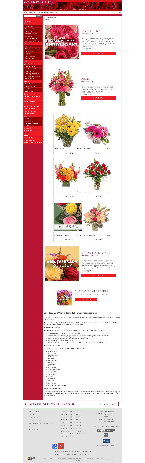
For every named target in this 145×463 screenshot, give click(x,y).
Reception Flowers (29, 109)
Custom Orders (29, 138)
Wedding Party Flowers (31, 106)
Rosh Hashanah (30, 56)
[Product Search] (30, 16)
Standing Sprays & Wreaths (33, 69)
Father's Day (29, 54)
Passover (28, 46)
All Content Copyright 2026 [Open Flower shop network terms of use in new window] (54, 459)
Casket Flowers (29, 71)
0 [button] (120, 12)
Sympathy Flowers (30, 64)
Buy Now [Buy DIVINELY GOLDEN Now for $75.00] (69, 153)
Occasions (27, 24)
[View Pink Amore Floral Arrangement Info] (97, 131)
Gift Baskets (28, 99)
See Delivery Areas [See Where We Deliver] (108, 404)
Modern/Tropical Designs (32, 96)
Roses (25, 61)
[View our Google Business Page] (55, 449)
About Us (27, 133)
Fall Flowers (28, 89)
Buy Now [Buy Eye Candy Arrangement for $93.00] (98, 98)
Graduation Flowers (31, 38)
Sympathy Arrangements (32, 74)
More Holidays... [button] (30, 58)
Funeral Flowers (30, 66)
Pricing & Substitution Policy (33, 143)
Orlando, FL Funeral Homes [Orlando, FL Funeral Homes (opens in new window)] (63, 451)
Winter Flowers (29, 91)
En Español (27, 128)
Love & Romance (29, 130)
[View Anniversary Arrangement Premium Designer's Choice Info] (68, 217)
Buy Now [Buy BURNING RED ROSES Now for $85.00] (98, 196)
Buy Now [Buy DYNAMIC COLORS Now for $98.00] (69, 196)
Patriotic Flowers (29, 113)
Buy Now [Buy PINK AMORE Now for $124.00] (98, 153)
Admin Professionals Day (32, 49)
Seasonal (27, 81)
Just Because (29, 26)
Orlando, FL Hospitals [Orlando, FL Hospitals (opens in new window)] (83, 451)
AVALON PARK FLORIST (39, 2)
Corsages (28, 118)
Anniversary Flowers (31, 29)
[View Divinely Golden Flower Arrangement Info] (68, 131)
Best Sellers (27, 21)
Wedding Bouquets (30, 104)
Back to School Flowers (32, 41)
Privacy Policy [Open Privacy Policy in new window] (89, 459)
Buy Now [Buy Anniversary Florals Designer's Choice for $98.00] (98, 53)
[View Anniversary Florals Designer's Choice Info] (62, 42)
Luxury (26, 135)
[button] (106, 441)
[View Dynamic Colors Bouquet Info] (68, 174)
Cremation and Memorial (32, 76)
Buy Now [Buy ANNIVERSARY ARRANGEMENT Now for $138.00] (69, 239)
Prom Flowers (28, 116)
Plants (26, 94)
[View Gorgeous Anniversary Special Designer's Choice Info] (62, 264)
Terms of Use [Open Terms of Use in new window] (78, 460)
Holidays (26, 44)
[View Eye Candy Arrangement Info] (62, 88)
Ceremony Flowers (30, 111)
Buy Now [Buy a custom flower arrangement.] (86, 299)
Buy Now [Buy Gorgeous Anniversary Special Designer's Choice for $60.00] (98, 275)
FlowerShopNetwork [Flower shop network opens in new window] (73, 459)
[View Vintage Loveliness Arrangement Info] (97, 217)
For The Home (29, 78)
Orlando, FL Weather (62, 454)
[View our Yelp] (61, 449)
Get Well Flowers (30, 36)
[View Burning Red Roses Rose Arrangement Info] (97, 174)
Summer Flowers (30, 86)
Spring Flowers (29, 84)
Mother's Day (29, 51)
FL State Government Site (81, 454)
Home (25, 19)
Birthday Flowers (30, 31)
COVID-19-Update (29, 140)
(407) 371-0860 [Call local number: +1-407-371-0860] (53, 12)
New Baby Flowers (31, 34)
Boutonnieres (29, 121)
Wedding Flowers (29, 101)
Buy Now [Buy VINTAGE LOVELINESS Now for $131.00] (98, 239)
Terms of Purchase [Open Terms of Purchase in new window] (104, 459)
